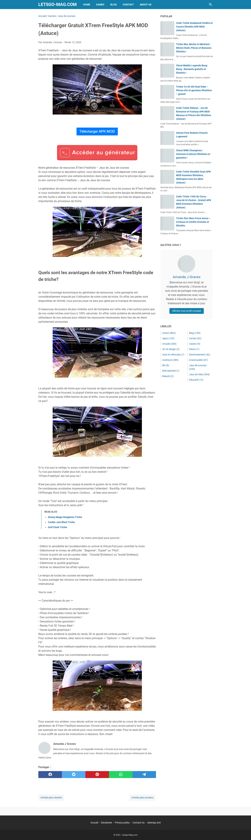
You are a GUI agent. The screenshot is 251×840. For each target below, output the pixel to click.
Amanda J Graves (186, 277)
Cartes (195, 338)
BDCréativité (170, 370)
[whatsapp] (120, 774)
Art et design (171, 349)
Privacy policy (122, 822)
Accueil (94, 822)
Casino (194, 343)
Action (169, 333)
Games (100, 4)
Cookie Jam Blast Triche (61, 522)
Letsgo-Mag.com (57, 4)
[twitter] (73, 774)
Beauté (168, 376)
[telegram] (144, 774)
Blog (113, 4)
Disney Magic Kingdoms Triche (65, 517)
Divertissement (199, 354)
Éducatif (196, 379)
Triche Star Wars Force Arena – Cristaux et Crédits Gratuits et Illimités (193, 222)
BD (165, 365)
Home (86, 4)
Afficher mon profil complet (186, 310)
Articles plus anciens (142, 797)
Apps (168, 338)
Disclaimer (106, 822)
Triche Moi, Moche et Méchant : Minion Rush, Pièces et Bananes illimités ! (193, 48)
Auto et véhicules (173, 354)
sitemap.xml (154, 822)
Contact (128, 4)
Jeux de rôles (199, 374)
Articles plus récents (51, 797)
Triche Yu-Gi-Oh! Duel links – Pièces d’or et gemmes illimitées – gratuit (194, 90)
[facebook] (50, 774)
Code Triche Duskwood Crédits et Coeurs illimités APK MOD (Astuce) (194, 27)
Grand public (198, 360)
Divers (194, 349)
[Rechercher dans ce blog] (210, 4)
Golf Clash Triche (57, 527)
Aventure (170, 360)
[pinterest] (97, 774)
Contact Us (138, 822)
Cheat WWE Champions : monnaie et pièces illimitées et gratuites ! (193, 154)
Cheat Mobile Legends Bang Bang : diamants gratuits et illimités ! (191, 69)
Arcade (169, 343)
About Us (145, 4)
